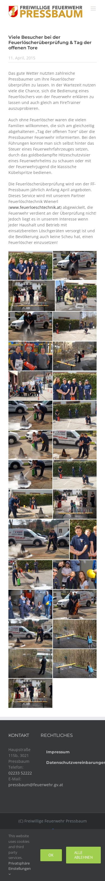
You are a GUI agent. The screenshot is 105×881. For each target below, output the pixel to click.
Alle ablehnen (83, 855)
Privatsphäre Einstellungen (19, 868)
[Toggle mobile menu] (94, 8)
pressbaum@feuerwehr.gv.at (35, 784)
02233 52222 (20, 773)
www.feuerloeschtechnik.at (35, 207)
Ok (51, 855)
